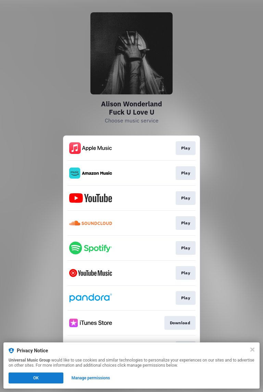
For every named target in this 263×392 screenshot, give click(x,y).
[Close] (252, 349)
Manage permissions (91, 378)
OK (36, 378)
